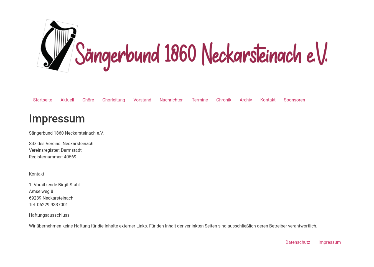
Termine (200, 100)
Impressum (330, 242)
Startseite (42, 100)
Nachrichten (172, 100)
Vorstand (142, 100)
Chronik (223, 100)
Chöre (88, 100)
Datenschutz (298, 242)
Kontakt (268, 100)
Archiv (246, 100)
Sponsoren (294, 100)
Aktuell (67, 100)
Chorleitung (113, 100)
